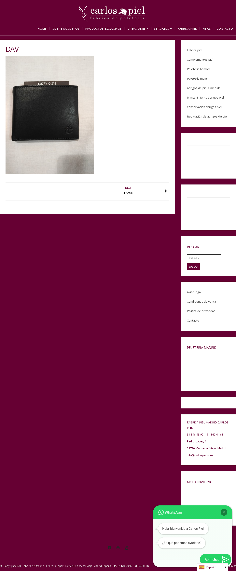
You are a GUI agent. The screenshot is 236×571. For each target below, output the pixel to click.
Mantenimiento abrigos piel (205, 97)
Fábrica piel (187, 28)
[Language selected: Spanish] (212, 567)
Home (42, 28)
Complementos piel (200, 59)
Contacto (225, 28)
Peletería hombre (199, 69)
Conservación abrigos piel (204, 107)
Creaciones (138, 28)
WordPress (230, 566)
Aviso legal (194, 292)
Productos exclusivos (103, 28)
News (206, 28)
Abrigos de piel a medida (203, 88)
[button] (224, 512)
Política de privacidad (201, 311)
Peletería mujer (197, 78)
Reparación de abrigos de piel (207, 116)
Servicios (163, 28)
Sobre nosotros (65, 28)
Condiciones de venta (201, 301)
